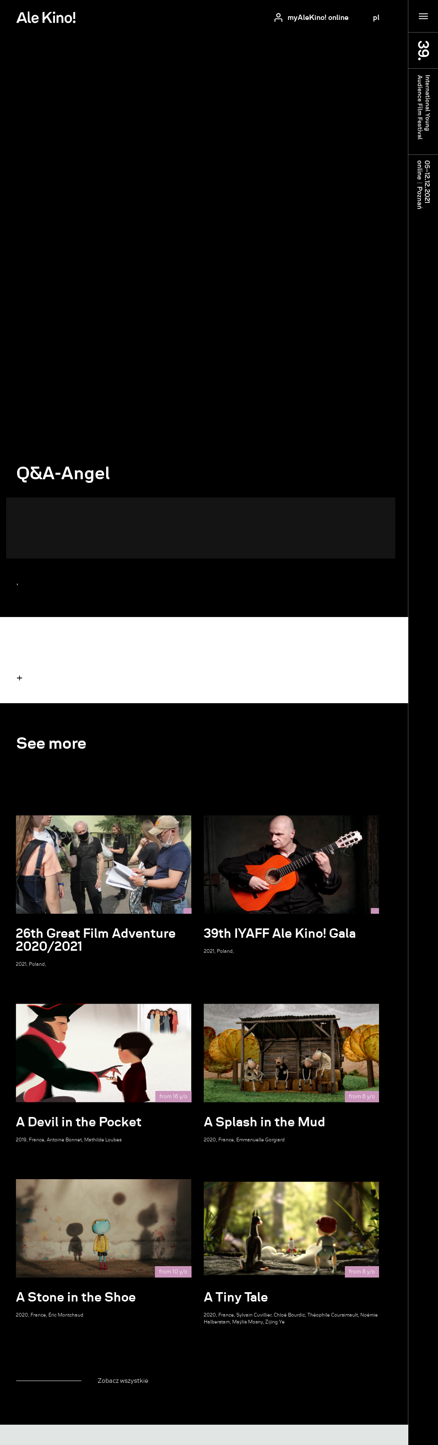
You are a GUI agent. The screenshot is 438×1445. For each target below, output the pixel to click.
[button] (19, 678)
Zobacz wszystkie (123, 1380)
